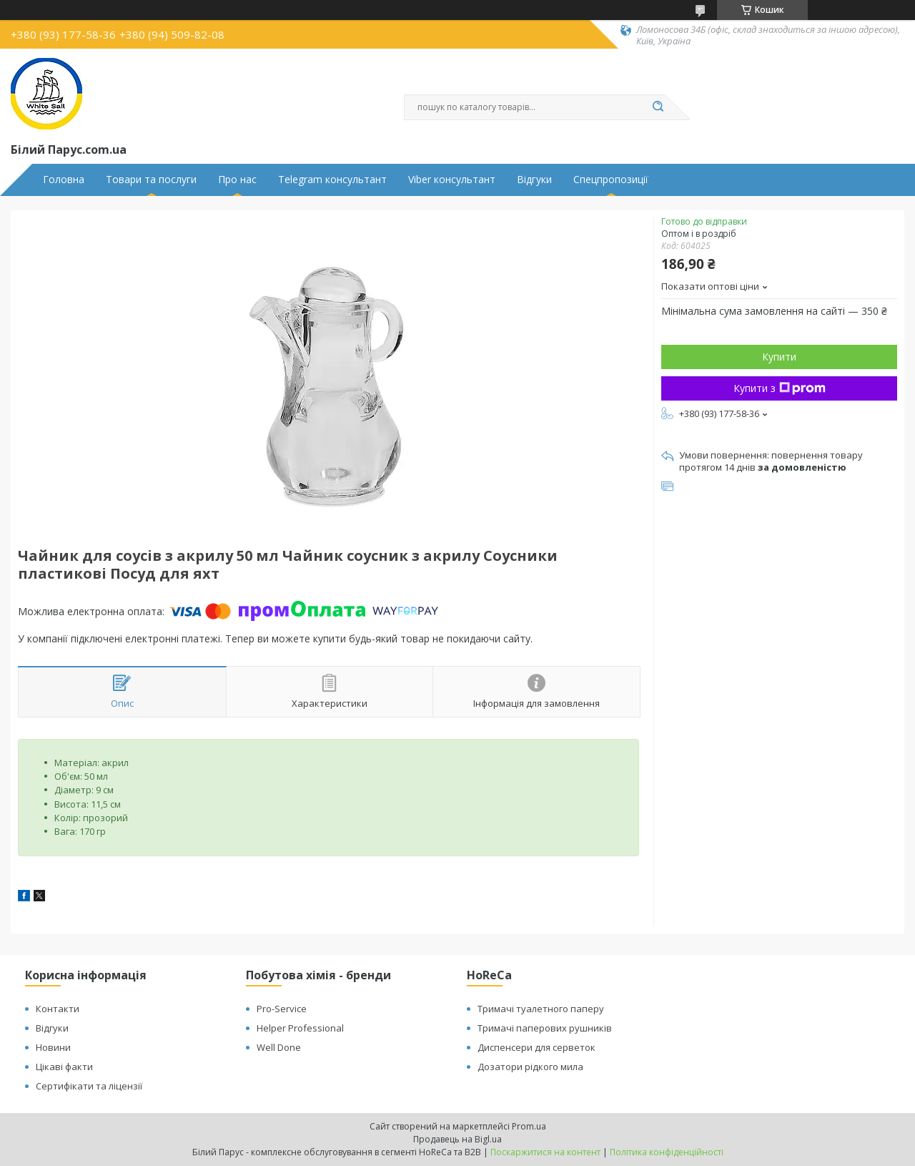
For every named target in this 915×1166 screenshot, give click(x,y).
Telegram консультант (332, 180)
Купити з (779, 388)
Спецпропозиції (610, 180)
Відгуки (534, 180)
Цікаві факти (64, 1066)
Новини (53, 1047)
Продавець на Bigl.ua (457, 1139)
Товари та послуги (151, 180)
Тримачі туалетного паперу (541, 1008)
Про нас (237, 180)
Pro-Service (282, 1008)
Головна (63, 180)
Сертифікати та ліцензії (89, 1085)
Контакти (57, 1008)
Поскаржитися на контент (545, 1152)
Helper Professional (300, 1028)
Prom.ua (529, 1126)
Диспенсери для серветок (536, 1047)
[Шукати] (657, 107)
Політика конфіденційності (666, 1152)
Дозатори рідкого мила (530, 1066)
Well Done (279, 1047)
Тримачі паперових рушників (545, 1028)
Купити (779, 356)
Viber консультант (451, 180)
